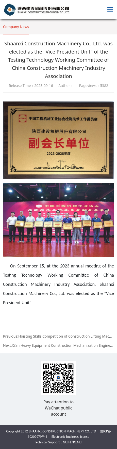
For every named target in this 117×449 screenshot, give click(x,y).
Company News (16, 26)
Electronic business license (70, 436)
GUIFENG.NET (73, 442)
